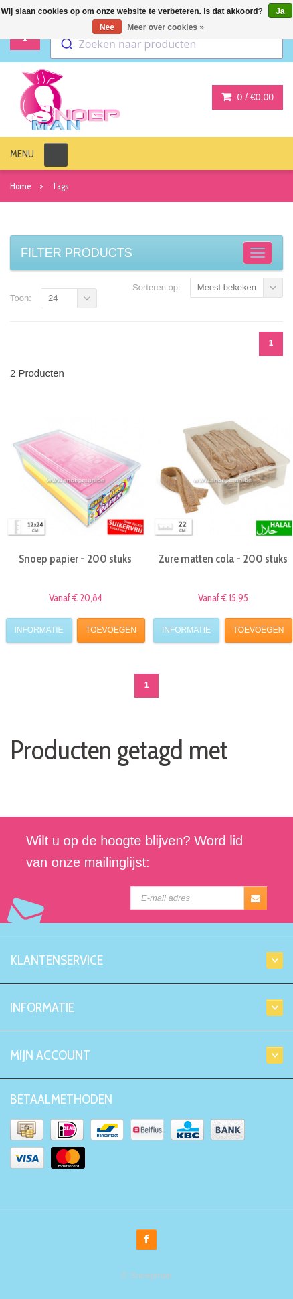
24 (53, 298)
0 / (247, 97)
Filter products (76, 253)
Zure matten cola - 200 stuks (223, 558)
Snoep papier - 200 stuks (75, 558)
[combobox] (166, 44)
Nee (107, 27)
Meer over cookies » (165, 27)
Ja (280, 11)
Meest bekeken (226, 287)
